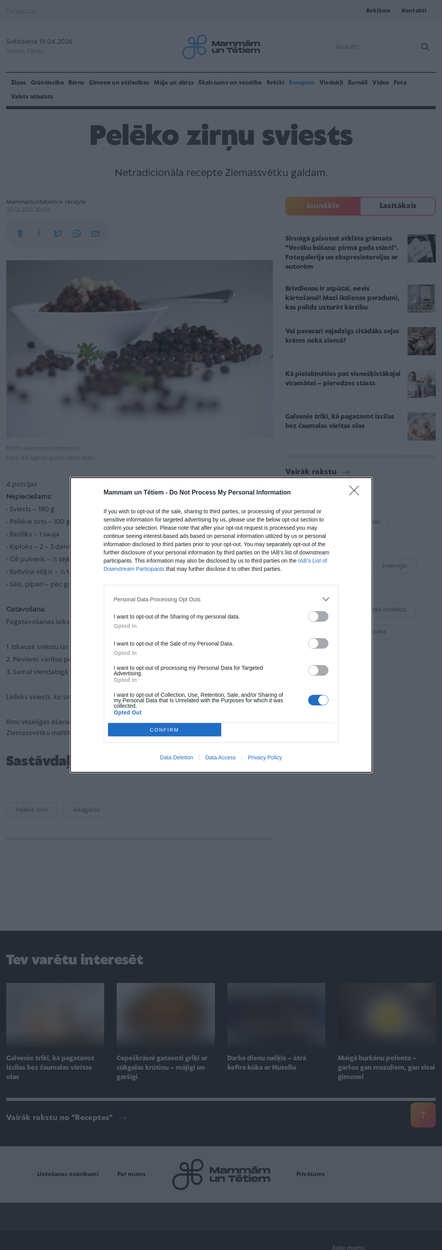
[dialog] (221, 625)
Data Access (220, 757)
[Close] (356, 493)
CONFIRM (164, 730)
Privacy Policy (265, 757)
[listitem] (221, 599)
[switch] (318, 616)
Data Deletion (176, 757)
